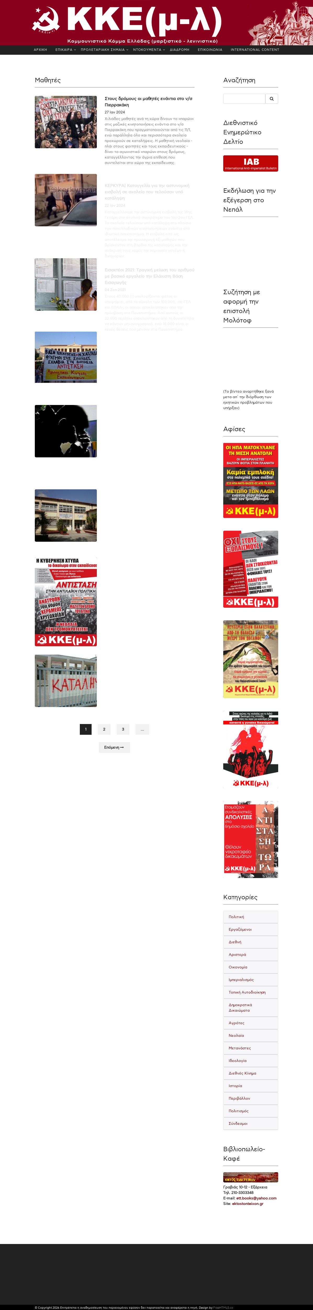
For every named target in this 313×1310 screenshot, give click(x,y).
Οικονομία (238, 967)
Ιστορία (235, 1086)
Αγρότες (236, 1023)
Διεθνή (235, 942)
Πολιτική (236, 917)
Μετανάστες (240, 1048)
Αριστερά (237, 954)
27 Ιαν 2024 (115, 112)
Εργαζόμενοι (240, 929)
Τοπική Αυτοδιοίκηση (247, 992)
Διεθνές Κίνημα (242, 1073)
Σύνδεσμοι (238, 1123)
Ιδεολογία (238, 1061)
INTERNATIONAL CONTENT (255, 50)
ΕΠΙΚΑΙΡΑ (63, 50)
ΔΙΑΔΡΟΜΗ (179, 50)
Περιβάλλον (239, 1098)
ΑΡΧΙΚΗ (40, 50)
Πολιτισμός (239, 1111)
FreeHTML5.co (223, 1307)
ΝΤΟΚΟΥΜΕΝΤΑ (147, 50)
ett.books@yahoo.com (256, 1198)
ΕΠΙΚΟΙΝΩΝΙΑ (210, 50)
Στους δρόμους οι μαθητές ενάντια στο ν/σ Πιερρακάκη (148, 102)
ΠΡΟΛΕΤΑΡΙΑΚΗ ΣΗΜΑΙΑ (103, 50)
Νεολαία (236, 1035)
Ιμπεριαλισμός (241, 980)
